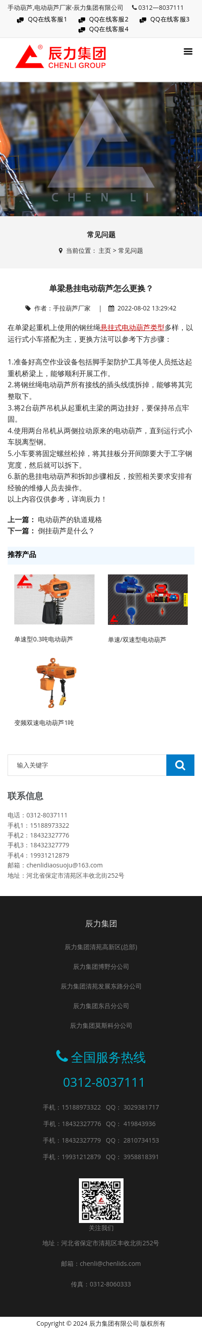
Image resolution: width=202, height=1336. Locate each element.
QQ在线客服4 (109, 29)
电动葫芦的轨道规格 (70, 519)
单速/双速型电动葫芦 (137, 639)
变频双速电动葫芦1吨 (44, 722)
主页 (105, 250)
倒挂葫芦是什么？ (66, 531)
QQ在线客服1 (47, 19)
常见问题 (130, 250)
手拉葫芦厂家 (72, 308)
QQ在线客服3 (170, 19)
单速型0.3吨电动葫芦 (43, 639)
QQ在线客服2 (109, 19)
